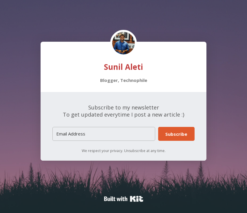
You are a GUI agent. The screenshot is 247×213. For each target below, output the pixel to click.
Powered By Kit (123, 198)
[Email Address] (103, 134)
